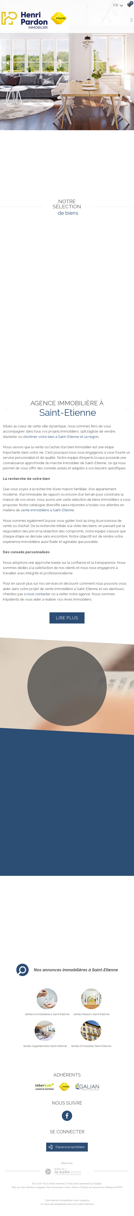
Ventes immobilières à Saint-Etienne (47, 1014)
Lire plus (67, 617)
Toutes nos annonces (92, 1187)
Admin (75, 1187)
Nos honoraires (55, 1187)
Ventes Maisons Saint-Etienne (91, 1014)
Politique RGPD (113, 1187)
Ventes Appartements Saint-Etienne (45, 1046)
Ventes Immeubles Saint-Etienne (91, 1046)
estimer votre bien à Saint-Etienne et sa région (62, 437)
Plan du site (18, 1187)
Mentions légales (35, 1187)
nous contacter (39, 594)
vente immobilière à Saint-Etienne (47, 510)
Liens (67, 1187)
